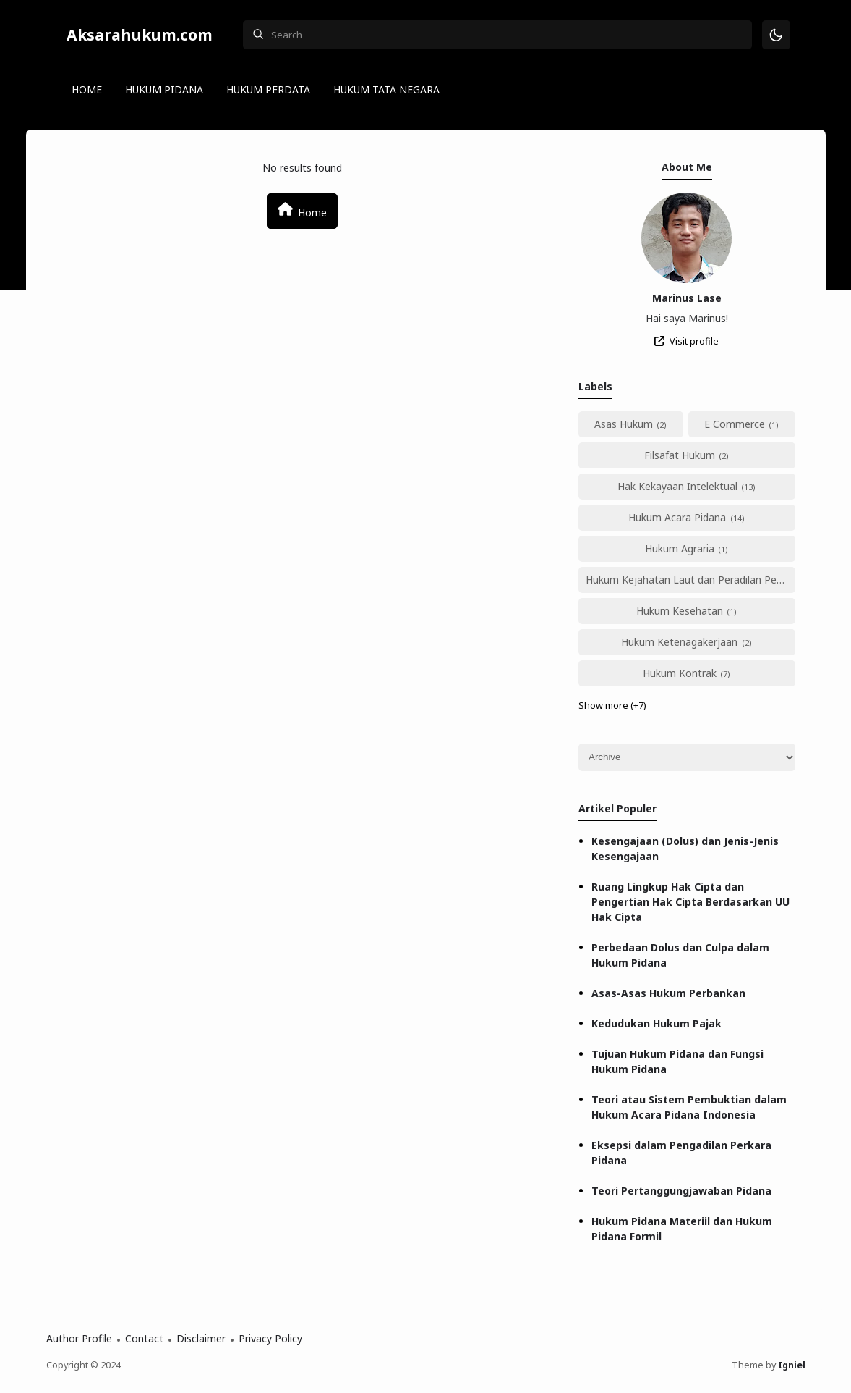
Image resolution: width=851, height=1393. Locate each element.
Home (302, 210)
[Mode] (776, 35)
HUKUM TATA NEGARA (386, 89)
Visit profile (694, 341)
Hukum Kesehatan (679, 611)
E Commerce (734, 424)
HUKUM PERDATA (268, 89)
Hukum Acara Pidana (677, 517)
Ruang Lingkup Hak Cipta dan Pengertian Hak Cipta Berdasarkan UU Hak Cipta (690, 902)
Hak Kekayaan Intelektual (677, 486)
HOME (87, 89)
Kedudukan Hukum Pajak (656, 1023)
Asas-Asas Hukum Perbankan (668, 993)
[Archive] (686, 757)
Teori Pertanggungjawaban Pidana (681, 1191)
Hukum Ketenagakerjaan (679, 642)
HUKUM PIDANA (164, 89)
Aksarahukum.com (140, 35)
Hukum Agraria (679, 548)
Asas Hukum (623, 424)
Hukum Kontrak (680, 673)
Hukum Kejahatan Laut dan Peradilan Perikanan (690, 579)
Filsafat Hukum (679, 455)
